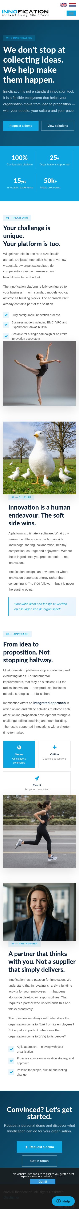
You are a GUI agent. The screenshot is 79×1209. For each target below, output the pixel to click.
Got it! (43, 1181)
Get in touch (39, 1161)
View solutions (57, 125)
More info (59, 1176)
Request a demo (39, 1147)
